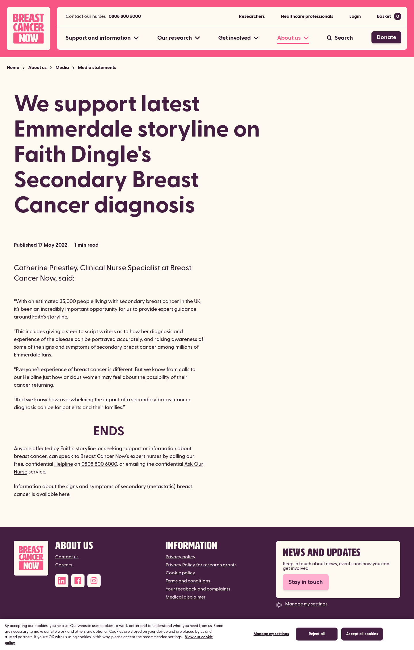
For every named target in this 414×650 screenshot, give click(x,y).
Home (13, 67)
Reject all (317, 639)
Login (355, 16)
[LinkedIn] (61, 580)
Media (62, 67)
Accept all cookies (362, 639)
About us (37, 67)
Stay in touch (306, 582)
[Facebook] (78, 580)
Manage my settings (306, 604)
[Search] (340, 38)
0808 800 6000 (125, 16)
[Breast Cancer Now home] (28, 28)
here (64, 494)
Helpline (63, 464)
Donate (386, 37)
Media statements (97, 67)
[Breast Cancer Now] (31, 558)
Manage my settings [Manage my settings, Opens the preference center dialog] (271, 639)
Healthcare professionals (307, 16)
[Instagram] (94, 580)
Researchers (252, 16)
